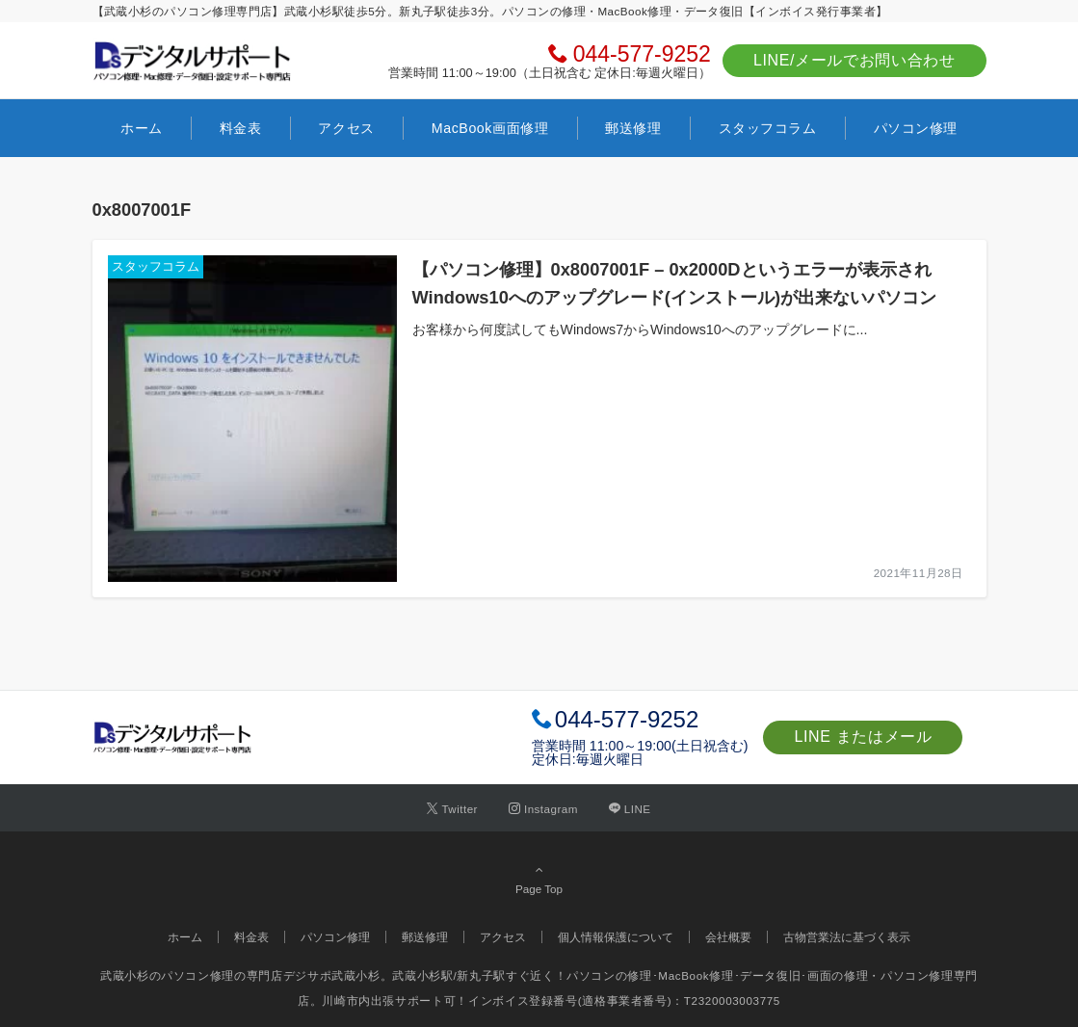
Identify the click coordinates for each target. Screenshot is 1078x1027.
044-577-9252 (642, 53)
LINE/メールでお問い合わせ (854, 60)
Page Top (539, 878)
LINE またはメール (863, 736)
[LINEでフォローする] (630, 809)
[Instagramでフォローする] (543, 809)
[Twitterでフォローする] (452, 809)
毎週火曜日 (610, 759)
